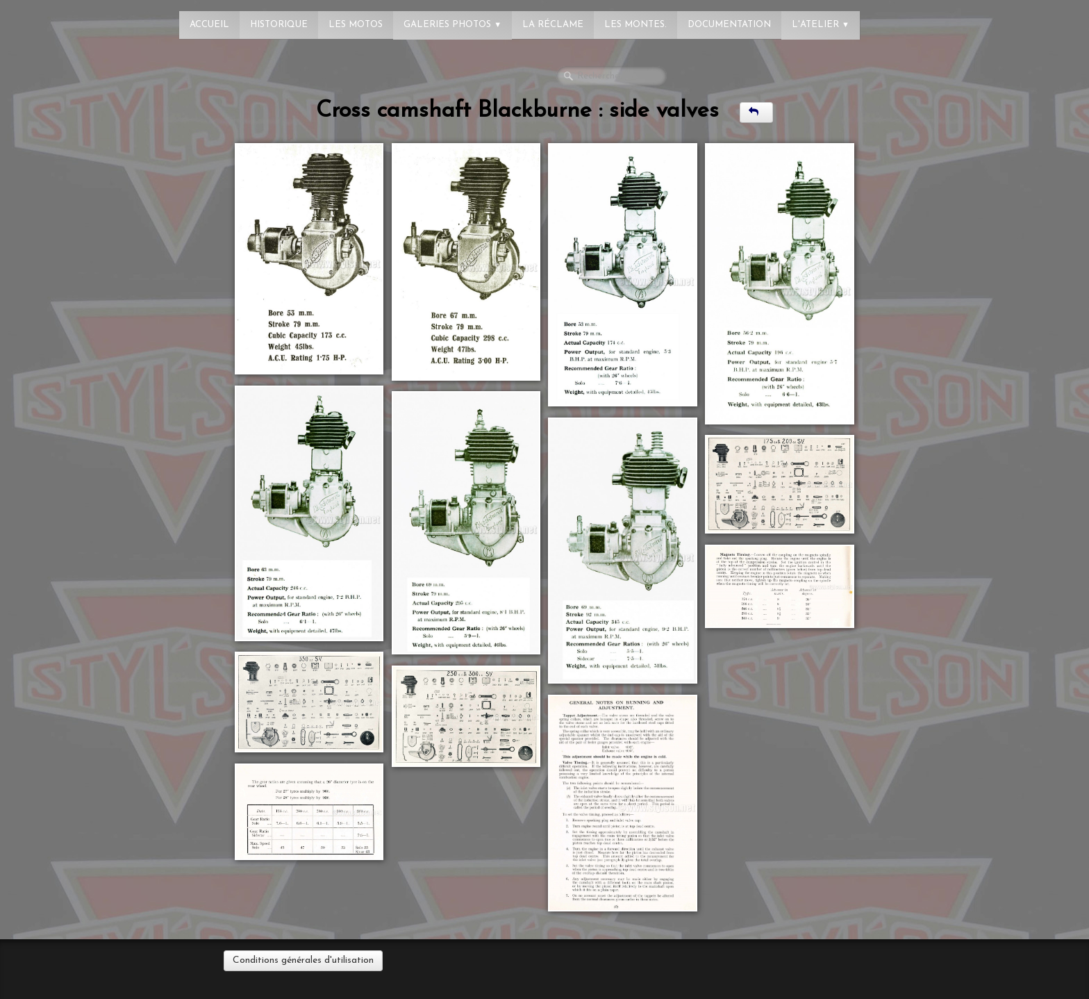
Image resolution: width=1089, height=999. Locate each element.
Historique (279, 24)
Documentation (729, 24)
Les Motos (356, 24)
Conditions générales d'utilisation (303, 960)
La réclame (552, 24)
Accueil (209, 24)
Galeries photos (452, 24)
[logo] (66, 17)
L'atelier (820, 24)
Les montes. (635, 24)
